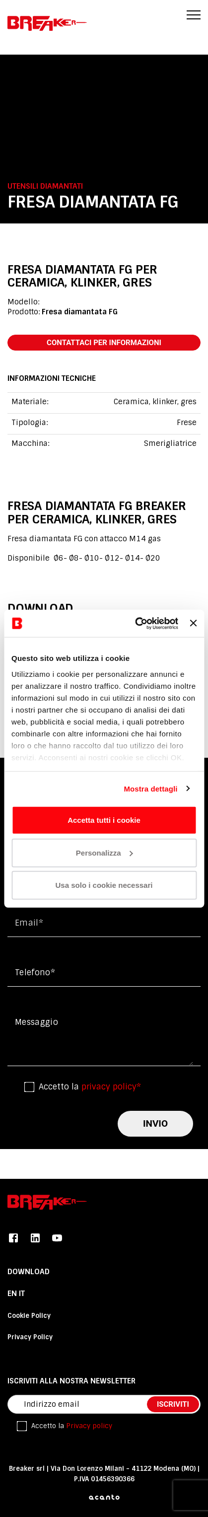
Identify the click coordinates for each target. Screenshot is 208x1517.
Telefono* (35, 972)
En (13, 1294)
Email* (29, 923)
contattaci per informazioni (104, 342)
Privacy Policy (30, 1337)
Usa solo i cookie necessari (104, 885)
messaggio (36, 1022)
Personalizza (104, 852)
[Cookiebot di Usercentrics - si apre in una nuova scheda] (135, 623)
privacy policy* (111, 1087)
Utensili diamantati (45, 186)
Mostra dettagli (150, 788)
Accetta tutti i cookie (104, 820)
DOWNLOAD (28, 1272)
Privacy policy (89, 1426)
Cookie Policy (29, 1315)
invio (155, 1123)
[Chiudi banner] (193, 623)
